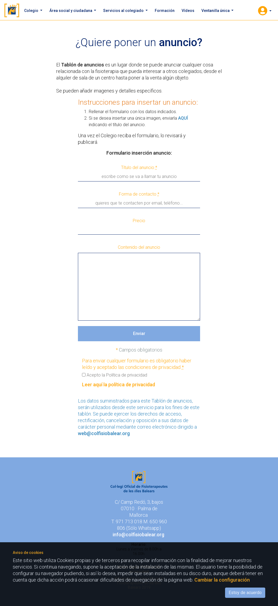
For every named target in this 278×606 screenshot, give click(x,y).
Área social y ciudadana (71, 10)
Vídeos (188, 10)
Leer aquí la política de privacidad (118, 384)
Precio (139, 220)
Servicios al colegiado (123, 10)
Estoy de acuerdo (245, 592)
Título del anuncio (139, 167)
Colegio (31, 10)
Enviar (139, 333)
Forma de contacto (139, 194)
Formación (165, 10)
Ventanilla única (215, 10)
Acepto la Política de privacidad (114, 375)
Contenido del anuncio (139, 247)
